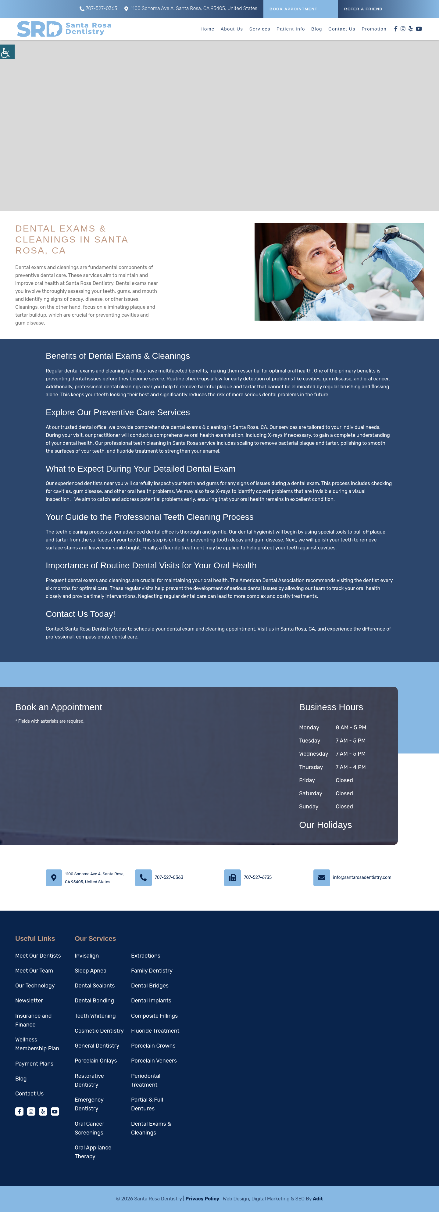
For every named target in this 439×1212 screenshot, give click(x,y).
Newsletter (29, 1000)
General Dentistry (97, 1045)
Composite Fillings (154, 1015)
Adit (318, 1199)
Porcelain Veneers (154, 1060)
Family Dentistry (152, 970)
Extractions (145, 955)
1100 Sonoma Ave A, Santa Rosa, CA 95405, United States (190, 8)
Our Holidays (325, 825)
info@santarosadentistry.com (362, 877)
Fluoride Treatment (155, 1030)
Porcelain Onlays (96, 1060)
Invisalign (87, 955)
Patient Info (291, 28)
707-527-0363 (98, 8)
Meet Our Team (34, 970)
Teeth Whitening (95, 1015)
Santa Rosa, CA (297, 629)
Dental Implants (151, 1000)
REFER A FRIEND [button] (363, 9)
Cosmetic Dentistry (99, 1030)
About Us (232, 28)
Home (208, 28)
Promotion (374, 28)
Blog (316, 28)
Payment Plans (34, 1063)
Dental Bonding (94, 1000)
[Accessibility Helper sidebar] (7, 52)
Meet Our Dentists (38, 955)
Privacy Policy (202, 1199)
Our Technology (35, 985)
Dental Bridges (150, 985)
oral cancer (376, 379)
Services (259, 28)
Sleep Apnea (90, 970)
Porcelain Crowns (153, 1045)
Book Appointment (293, 9)
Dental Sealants (95, 985)
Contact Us (341, 28)
